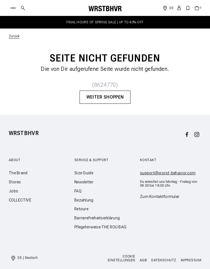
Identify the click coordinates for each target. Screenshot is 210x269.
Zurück (14, 36)
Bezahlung (84, 200)
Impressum (191, 260)
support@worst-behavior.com (168, 173)
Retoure (81, 209)
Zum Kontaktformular (159, 196)
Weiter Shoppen (105, 97)
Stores (15, 182)
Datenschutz (163, 260)
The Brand (18, 173)
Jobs (13, 191)
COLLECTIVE (20, 200)
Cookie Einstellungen (121, 258)
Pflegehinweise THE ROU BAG (100, 227)
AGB (143, 260)
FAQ (77, 191)
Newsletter (84, 182)
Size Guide (83, 173)
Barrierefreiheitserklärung (97, 218)
